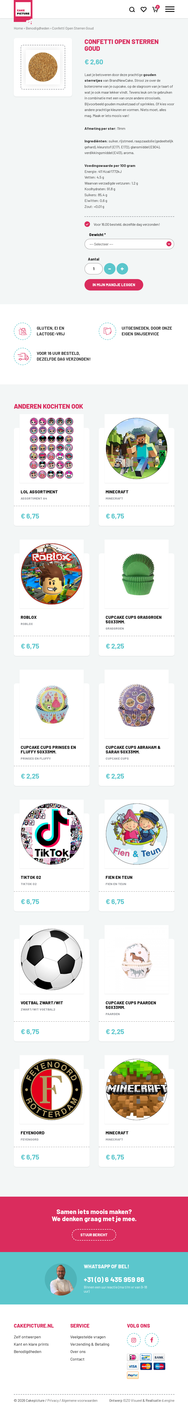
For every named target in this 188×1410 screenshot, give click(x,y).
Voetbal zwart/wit (42, 1002)
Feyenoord (33, 1132)
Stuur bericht (94, 1235)
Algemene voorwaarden (80, 1400)
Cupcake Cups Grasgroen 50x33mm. (134, 619)
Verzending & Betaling (89, 1344)
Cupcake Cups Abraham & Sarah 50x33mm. (133, 749)
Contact (77, 1358)
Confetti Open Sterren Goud (73, 28)
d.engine (168, 1400)
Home (18, 28)
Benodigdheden (37, 28)
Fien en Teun (119, 877)
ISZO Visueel (132, 1400)
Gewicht (97, 234)
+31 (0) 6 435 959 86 (114, 1279)
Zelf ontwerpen (27, 1336)
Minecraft (117, 491)
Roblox (29, 617)
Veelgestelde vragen (88, 1336)
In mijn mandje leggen (114, 285)
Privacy (53, 1400)
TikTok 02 (31, 877)
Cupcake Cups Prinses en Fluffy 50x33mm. (48, 749)
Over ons (78, 1351)
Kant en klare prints (31, 1344)
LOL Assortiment (39, 491)
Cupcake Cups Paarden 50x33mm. (131, 1005)
